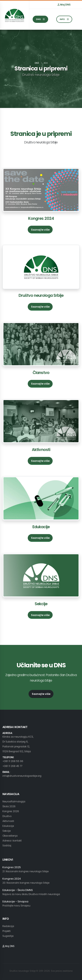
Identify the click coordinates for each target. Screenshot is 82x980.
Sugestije (7, 936)
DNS (40, 19)
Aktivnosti (41, 449)
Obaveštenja (10, 835)
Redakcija (8, 926)
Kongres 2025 (11, 867)
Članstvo (41, 372)
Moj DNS (64, 4)
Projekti (6, 931)
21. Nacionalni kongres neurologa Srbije (25, 871)
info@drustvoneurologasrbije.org (21, 776)
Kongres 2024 (41, 218)
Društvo (6, 816)
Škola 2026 (9, 806)
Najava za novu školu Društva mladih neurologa (31, 894)
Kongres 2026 (10, 811)
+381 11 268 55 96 (12, 761)
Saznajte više (40, 229)
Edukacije (41, 527)
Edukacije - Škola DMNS (17, 890)
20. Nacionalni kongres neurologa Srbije (25, 882)
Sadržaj (6, 845)
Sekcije (41, 604)
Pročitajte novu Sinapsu (16, 905)
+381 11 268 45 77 (12, 766)
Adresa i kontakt (12, 840)
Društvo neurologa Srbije (41, 295)
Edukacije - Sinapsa (15, 901)
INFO (64, 19)
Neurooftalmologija (13, 801)
